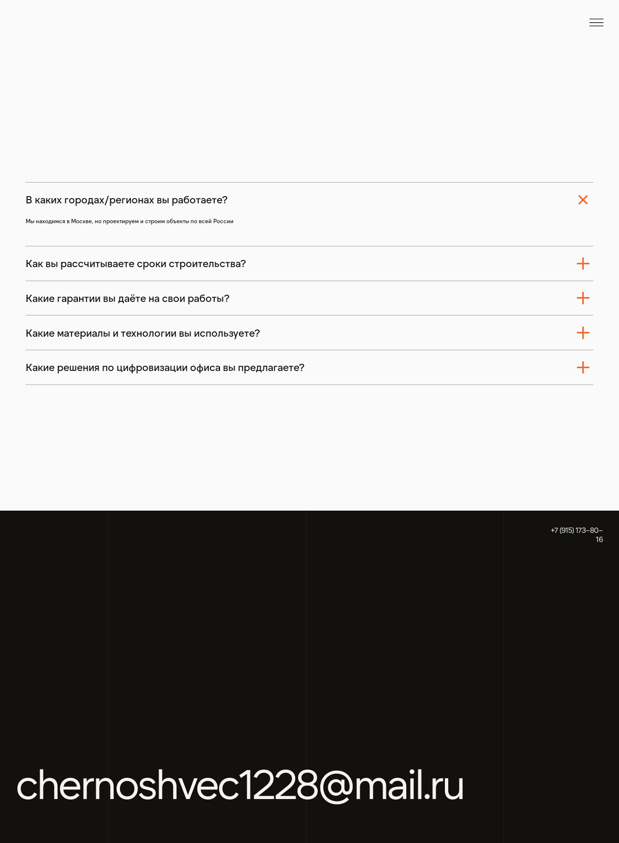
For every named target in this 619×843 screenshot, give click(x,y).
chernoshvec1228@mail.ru (239, 782)
